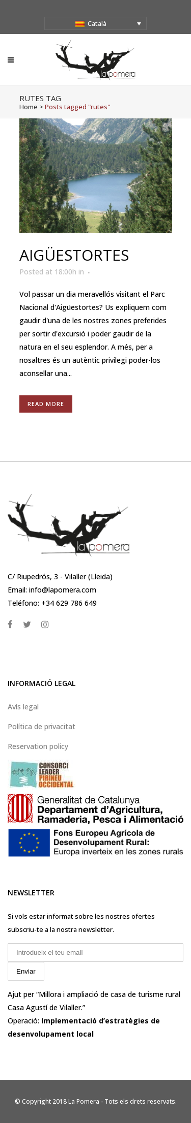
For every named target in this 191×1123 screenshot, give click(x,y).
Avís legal (23, 706)
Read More (46, 404)
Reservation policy (38, 746)
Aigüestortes (74, 254)
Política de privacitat (41, 726)
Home (28, 106)
